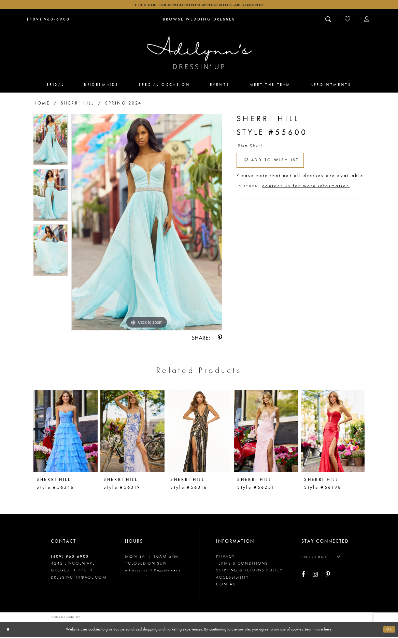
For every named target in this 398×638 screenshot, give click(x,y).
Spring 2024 (123, 104)
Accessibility (232, 578)
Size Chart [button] (252, 147)
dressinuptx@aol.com (79, 578)
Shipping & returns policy (249, 571)
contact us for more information (306, 190)
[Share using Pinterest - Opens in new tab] (220, 339)
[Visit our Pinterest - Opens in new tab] (328, 577)
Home (41, 104)
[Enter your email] (323, 559)
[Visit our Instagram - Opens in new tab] (315, 577)
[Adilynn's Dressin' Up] (199, 54)
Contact (227, 585)
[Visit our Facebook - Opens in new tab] (303, 577)
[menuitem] (55, 86)
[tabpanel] (50, 142)
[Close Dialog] (8, 630)
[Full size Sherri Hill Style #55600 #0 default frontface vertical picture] (147, 223)
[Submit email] (343, 559)
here (327, 630)
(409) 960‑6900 (70, 557)
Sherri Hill (78, 104)
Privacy (225, 557)
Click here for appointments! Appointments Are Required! (199, 5)
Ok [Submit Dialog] (388, 630)
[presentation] (65, 432)
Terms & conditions (242, 564)
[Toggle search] (328, 20)
